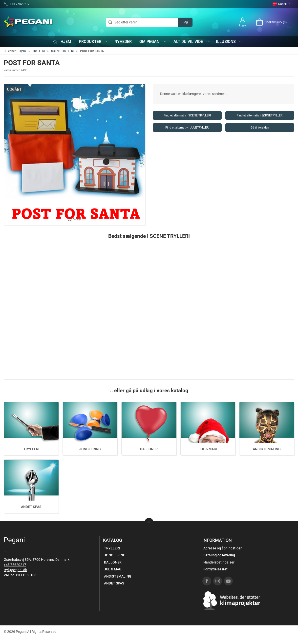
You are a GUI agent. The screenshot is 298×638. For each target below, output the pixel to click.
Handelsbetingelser (218, 562)
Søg (185, 22)
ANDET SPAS (31, 507)
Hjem (22, 51)
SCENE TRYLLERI (62, 51)
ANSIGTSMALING (267, 449)
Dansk (281, 4)
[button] (74, 155)
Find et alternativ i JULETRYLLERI (187, 127)
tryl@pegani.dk (15, 570)
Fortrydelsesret (215, 569)
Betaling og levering (219, 555)
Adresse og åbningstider (222, 548)
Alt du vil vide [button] (191, 41)
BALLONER (149, 449)
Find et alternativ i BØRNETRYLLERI (260, 115)
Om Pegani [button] (153, 41)
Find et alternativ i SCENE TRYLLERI (187, 115)
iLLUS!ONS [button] (229, 41)
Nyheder (123, 41)
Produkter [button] (93, 41)
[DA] (28, 22)
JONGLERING (90, 449)
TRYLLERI (38, 51)
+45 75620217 (15, 565)
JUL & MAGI (208, 449)
